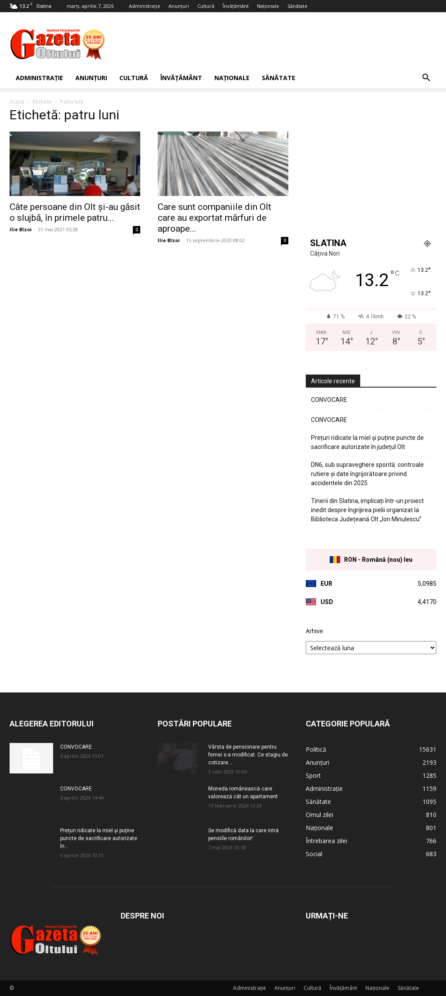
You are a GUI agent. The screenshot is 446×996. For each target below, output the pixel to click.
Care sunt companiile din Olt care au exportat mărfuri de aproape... (214, 218)
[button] (426, 78)
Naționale (268, 6)
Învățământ (236, 6)
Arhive (314, 631)
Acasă (17, 101)
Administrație (144, 6)
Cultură (205, 6)
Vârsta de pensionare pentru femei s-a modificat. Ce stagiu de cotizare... (248, 755)
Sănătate (297, 6)
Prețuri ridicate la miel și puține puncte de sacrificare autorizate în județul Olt (367, 442)
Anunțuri (179, 6)
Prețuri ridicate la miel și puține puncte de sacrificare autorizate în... (98, 838)
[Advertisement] (278, 44)
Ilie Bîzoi (21, 229)
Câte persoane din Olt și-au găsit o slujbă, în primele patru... (75, 212)
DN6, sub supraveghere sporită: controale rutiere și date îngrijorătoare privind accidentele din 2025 (367, 473)
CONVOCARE (329, 399)
